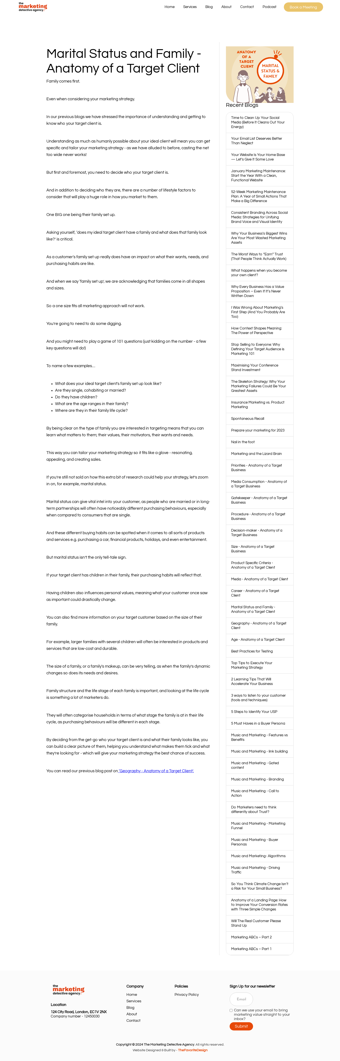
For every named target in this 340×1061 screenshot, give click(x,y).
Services (133, 1001)
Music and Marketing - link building (259, 751)
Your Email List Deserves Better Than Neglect (256, 141)
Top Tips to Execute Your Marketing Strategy (251, 665)
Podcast (269, 7)
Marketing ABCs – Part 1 (251, 949)
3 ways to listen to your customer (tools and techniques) (258, 698)
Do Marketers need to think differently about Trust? (253, 809)
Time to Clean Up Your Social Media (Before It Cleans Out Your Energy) (258, 122)
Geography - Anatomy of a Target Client (258, 625)
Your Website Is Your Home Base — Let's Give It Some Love (258, 157)
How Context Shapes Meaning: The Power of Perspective (256, 330)
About (226, 7)
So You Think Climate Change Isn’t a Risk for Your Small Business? (259, 886)
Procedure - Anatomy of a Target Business (258, 516)
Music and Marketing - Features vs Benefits (259, 737)
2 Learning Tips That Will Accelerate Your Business (252, 681)
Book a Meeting (303, 7)
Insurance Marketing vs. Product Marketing (257, 405)
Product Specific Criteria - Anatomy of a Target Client (253, 565)
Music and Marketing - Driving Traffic (255, 870)
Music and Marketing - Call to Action (255, 793)
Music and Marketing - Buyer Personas (254, 842)
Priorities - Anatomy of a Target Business (256, 468)
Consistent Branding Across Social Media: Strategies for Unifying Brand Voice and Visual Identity (259, 217)
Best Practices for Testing (252, 651)
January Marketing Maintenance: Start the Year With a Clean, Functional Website (258, 175)
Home (170, 7)
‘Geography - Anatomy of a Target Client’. (156, 771)
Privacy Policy (187, 995)
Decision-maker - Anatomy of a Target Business (256, 533)
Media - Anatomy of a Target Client (259, 579)
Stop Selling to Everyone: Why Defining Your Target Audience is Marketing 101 (257, 349)
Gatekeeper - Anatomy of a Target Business (259, 500)
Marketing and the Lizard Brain (256, 454)
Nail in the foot (243, 442)
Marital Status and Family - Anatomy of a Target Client (253, 609)
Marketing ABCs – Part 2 (251, 937)
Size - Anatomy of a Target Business (253, 549)
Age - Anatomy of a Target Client (258, 640)
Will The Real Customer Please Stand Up (256, 923)
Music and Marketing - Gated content (255, 765)
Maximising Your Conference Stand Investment (254, 367)
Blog (209, 7)
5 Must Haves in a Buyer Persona (258, 723)
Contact (247, 7)
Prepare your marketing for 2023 (257, 430)
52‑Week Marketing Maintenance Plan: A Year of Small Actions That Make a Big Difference (259, 196)
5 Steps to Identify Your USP (254, 712)
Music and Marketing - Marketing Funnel (258, 826)
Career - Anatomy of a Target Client (255, 593)
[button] (190, 7)
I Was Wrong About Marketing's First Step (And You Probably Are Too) (258, 312)
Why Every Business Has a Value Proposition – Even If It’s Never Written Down (257, 291)
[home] (88, 7)
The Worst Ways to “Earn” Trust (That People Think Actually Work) (258, 256)
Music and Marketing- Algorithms (258, 856)
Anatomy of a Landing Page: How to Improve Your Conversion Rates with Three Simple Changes (259, 904)
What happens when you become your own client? (259, 273)
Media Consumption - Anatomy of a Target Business (259, 484)
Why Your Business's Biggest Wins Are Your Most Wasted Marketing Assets (259, 238)
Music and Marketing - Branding (257, 779)
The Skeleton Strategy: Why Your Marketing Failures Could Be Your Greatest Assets (258, 386)
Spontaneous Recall (247, 419)
